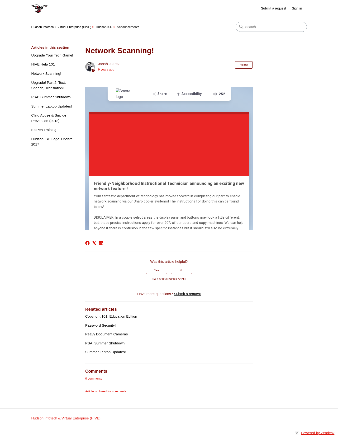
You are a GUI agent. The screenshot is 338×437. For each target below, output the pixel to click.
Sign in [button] (297, 8)
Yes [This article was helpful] (156, 270)
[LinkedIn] (101, 243)
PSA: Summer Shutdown (51, 97)
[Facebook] (87, 243)
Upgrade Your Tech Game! (52, 55)
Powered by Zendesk (317, 433)
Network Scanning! (46, 73)
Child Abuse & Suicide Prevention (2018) (49, 118)
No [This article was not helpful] (181, 270)
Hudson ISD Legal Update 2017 (52, 141)
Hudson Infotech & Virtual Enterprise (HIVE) (61, 27)
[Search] (271, 27)
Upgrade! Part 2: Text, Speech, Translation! (48, 85)
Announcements (128, 27)
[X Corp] (94, 243)
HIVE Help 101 (43, 64)
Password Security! (100, 325)
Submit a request (273, 8)
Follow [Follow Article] (244, 64)
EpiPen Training (44, 130)
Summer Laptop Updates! (51, 106)
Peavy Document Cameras (106, 334)
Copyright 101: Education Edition (111, 316)
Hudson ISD (104, 27)
